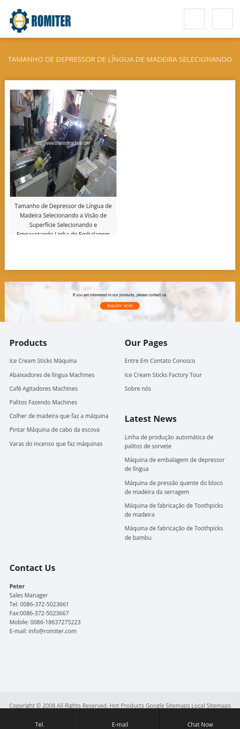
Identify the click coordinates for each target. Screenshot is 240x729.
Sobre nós (137, 389)
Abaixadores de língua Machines (51, 375)
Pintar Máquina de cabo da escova (54, 430)
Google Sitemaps (168, 706)
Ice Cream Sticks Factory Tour (163, 375)
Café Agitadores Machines (43, 389)
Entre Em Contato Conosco (159, 361)
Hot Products (127, 706)
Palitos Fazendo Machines (43, 402)
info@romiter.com (53, 631)
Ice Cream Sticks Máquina (43, 361)
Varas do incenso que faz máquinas (55, 444)
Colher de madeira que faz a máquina (58, 416)
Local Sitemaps (211, 706)
